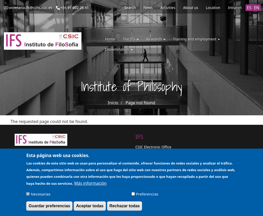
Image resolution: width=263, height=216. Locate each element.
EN (256, 8)
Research (155, 39)
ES (249, 8)
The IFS (131, 39)
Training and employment (196, 39)
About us (190, 7)
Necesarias (41, 196)
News (148, 7)
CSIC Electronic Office (153, 147)
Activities (167, 7)
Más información (90, 185)
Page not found (140, 103)
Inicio (113, 103)
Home (110, 39)
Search (130, 7)
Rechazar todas (124, 208)
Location (213, 7)
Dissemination (119, 49)
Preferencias (147, 196)
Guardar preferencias (49, 208)
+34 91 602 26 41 (74, 7)
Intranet (235, 7)
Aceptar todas (90, 208)
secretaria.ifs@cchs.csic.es (30, 7)
